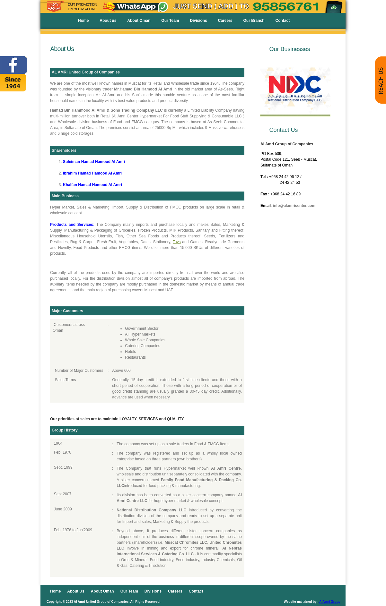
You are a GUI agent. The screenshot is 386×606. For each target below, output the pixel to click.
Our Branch (254, 20)
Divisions (198, 20)
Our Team (170, 20)
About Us (75, 591)
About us (108, 20)
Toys (177, 242)
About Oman (138, 20)
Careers (225, 20)
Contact (283, 20)
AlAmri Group (329, 601)
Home (83, 20)
